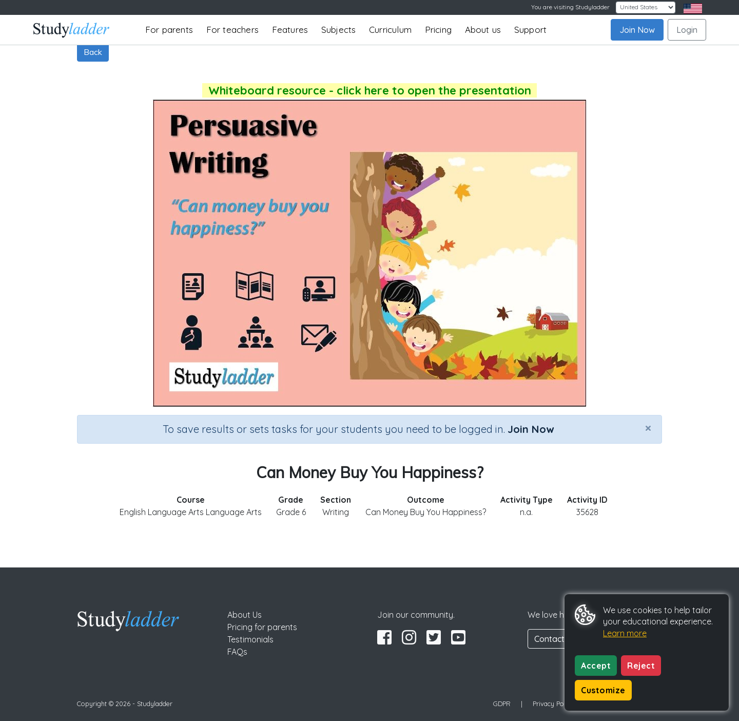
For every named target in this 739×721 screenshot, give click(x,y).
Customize (603, 690)
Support (530, 29)
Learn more (625, 633)
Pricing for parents (262, 627)
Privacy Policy (553, 703)
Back (93, 52)
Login (686, 30)
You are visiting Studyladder (570, 7)
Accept (596, 665)
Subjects (338, 29)
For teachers (232, 29)
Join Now (637, 30)
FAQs (237, 652)
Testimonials (250, 639)
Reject (641, 665)
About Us (244, 615)
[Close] (648, 427)
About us (483, 29)
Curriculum (390, 29)
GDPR (502, 703)
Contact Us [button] (555, 639)
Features (290, 29)
